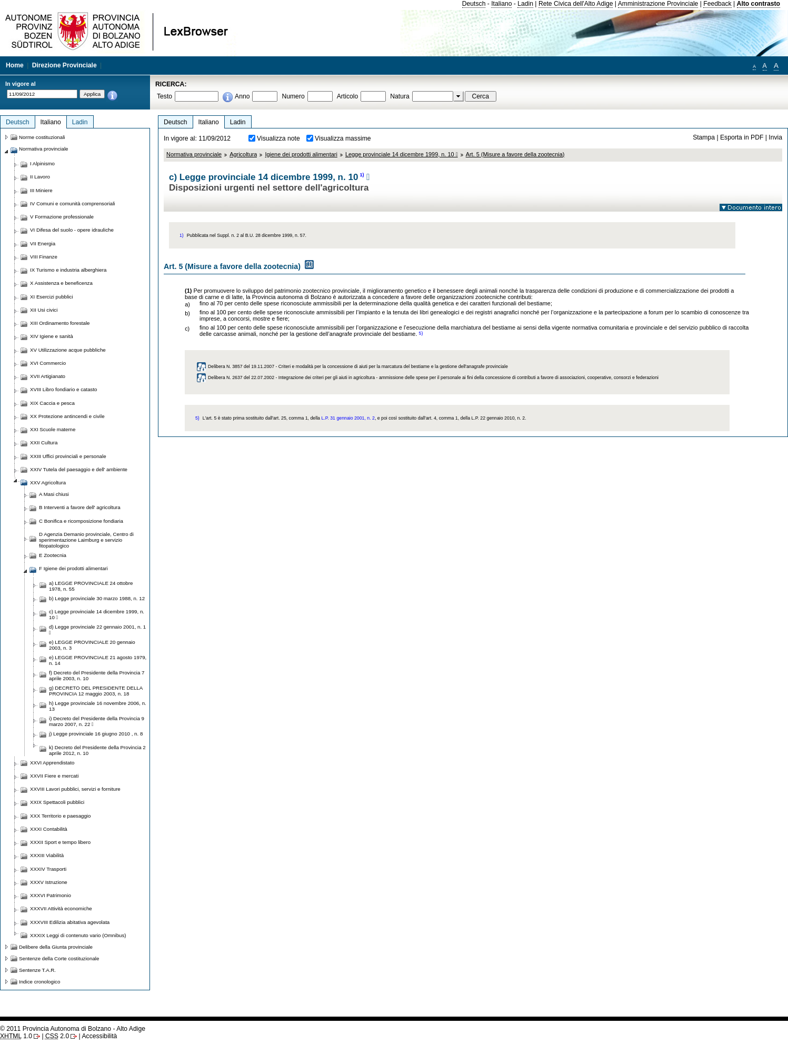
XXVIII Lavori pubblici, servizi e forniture (75, 789)
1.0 (16, 1036)
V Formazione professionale (62, 217)
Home (15, 65)
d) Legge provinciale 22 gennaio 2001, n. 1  (97, 629)
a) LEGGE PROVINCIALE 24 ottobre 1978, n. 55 (91, 586)
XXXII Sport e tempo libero (60, 842)
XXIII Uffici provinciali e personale (68, 456)
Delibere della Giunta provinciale (56, 947)
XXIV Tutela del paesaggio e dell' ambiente (78, 469)
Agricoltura (243, 154)
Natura (400, 96)
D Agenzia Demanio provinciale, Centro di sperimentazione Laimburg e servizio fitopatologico (86, 540)
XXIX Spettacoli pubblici (57, 802)
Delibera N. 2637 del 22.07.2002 (241, 377)
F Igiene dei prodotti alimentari (73, 568)
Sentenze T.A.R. (37, 970)
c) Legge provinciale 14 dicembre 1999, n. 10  (96, 614)
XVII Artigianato (47, 376)
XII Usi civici (43, 310)
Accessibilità (99, 1036)
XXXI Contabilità (48, 829)
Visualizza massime (343, 138)
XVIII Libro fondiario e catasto (63, 389)
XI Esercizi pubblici (51, 297)
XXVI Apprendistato (52, 762)
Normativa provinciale (194, 154)
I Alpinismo (42, 163)
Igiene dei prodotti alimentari (301, 154)
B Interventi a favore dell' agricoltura (80, 507)
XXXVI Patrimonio (50, 895)
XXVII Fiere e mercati (54, 776)
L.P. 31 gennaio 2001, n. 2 (348, 418)
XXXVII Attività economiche (61, 908)
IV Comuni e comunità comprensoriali (72, 203)
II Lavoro (40, 177)
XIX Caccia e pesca (52, 403)
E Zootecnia (52, 555)
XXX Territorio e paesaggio (60, 816)
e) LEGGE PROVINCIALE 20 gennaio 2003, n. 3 (92, 645)
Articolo (347, 96)
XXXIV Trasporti (48, 869)
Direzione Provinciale (64, 65)
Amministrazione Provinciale (658, 3)
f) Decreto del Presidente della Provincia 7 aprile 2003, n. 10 (97, 675)
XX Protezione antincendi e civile (67, 416)
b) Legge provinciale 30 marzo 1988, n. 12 (97, 598)
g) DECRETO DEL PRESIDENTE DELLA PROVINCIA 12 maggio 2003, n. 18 (96, 691)
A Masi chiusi (54, 494)
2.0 (57, 1036)
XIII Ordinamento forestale (59, 323)
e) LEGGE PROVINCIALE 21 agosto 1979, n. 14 (97, 660)
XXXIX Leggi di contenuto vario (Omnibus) (78, 935)
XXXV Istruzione (48, 882)
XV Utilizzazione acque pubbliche (68, 350)
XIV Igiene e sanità (51, 336)
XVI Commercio (48, 363)
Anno (242, 96)
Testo (164, 96)
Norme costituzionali (42, 137)
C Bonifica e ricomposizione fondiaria (81, 521)
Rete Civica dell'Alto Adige (575, 3)
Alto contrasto (758, 3)
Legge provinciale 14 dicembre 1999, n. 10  (401, 154)
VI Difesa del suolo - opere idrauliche (72, 230)
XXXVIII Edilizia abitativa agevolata (69, 922)
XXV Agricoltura (48, 482)
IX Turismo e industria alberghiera (68, 270)
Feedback (717, 3)
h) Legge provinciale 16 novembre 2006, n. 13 (97, 706)
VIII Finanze (43, 257)
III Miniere (41, 190)
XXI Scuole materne (52, 429)
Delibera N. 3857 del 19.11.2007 (241, 366)
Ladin (525, 3)
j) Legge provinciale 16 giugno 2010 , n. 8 (96, 734)
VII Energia (42, 243)
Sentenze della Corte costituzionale (59, 958)
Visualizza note (278, 138)
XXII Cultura (43, 442)
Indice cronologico (39, 982)
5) (420, 333)
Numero (293, 96)
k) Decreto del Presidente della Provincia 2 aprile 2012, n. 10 (97, 750)
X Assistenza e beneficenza (61, 283)
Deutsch (474, 3)
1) (362, 174)
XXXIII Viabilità (47, 855)
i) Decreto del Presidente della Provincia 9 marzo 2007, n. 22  (96, 721)
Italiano (501, 3)
